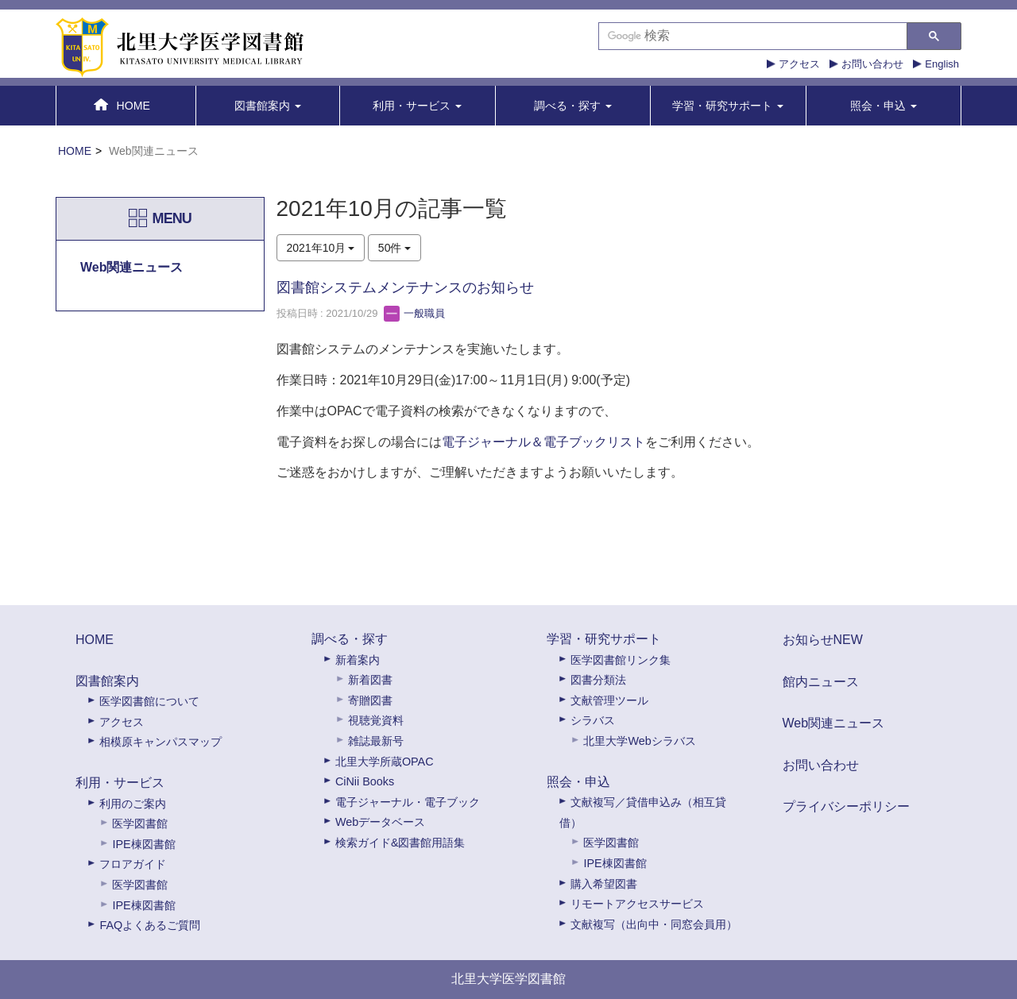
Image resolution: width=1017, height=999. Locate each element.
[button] (268, 105)
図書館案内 (107, 681)
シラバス (592, 720)
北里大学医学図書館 (508, 979)
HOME (74, 151)
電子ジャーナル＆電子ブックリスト (543, 442)
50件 (394, 247)
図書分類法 (598, 679)
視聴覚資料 (376, 720)
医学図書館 (140, 823)
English (942, 64)
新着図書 (370, 679)
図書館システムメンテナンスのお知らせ (405, 287)
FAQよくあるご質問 (149, 925)
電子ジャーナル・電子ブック (407, 802)
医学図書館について (149, 701)
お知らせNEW (823, 639)
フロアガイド (132, 864)
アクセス (799, 64)
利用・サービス (119, 782)
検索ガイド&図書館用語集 (400, 842)
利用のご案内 (132, 803)
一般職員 (415, 313)
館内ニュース (821, 681)
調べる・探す (349, 639)
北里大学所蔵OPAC (384, 761)
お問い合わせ (872, 64)
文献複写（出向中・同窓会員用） (653, 924)
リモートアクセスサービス (637, 903)
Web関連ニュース (834, 723)
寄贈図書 (370, 700)
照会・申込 (578, 782)
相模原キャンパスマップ (160, 741)
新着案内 (357, 660)
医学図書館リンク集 (620, 660)
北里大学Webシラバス (639, 741)
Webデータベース (380, 822)
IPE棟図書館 (143, 844)
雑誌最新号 (376, 741)
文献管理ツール (609, 700)
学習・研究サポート (604, 639)
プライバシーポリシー (846, 806)
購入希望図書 (603, 884)
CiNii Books (364, 781)
